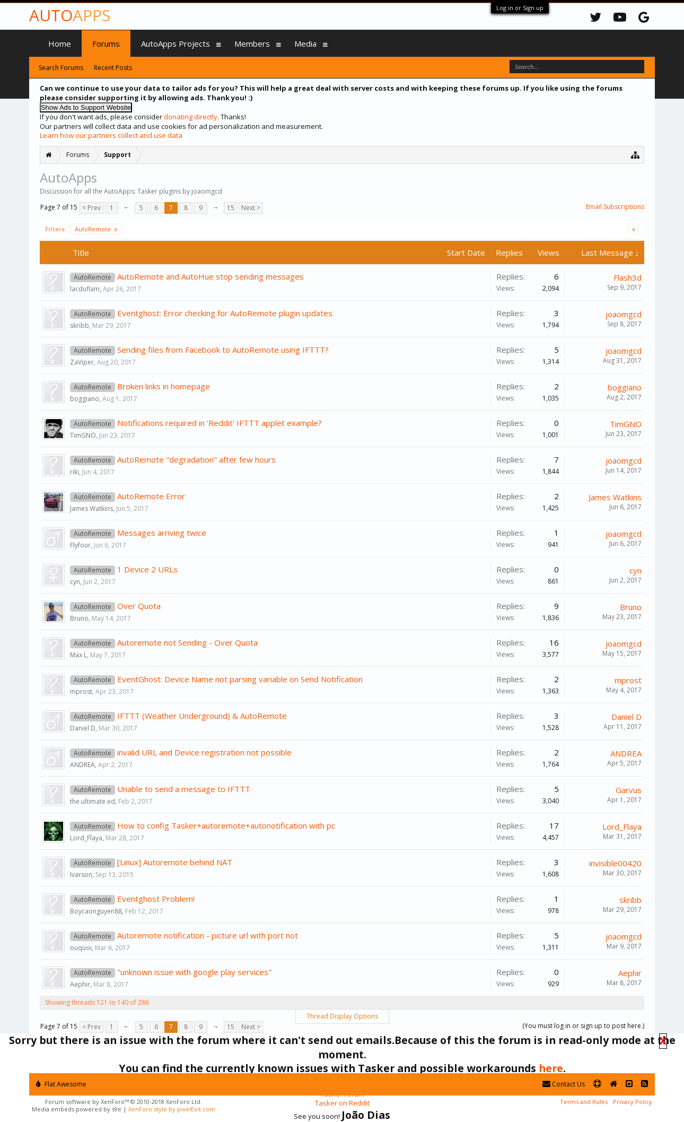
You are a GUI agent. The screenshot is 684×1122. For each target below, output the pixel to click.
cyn (75, 581)
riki (74, 471)
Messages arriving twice (161, 532)
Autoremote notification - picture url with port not (207, 935)
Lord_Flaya (86, 837)
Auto (69, 15)
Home (59, 43)
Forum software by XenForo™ (123, 1102)
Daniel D (82, 728)
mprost (81, 691)
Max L (78, 654)
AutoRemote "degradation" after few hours (196, 459)
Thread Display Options (342, 1016)
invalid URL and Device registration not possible (204, 752)
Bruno (79, 618)
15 (230, 207)
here (551, 1068)
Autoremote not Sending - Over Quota (187, 642)
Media (305, 43)
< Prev (91, 207)
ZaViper (82, 362)
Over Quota (139, 606)
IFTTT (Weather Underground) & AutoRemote (202, 715)
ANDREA (82, 764)
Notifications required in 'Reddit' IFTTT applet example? (219, 423)
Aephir (80, 984)
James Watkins (91, 508)
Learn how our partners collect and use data (111, 135)
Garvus (629, 790)
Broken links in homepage (163, 386)
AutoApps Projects (175, 43)
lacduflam (85, 288)
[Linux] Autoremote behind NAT (174, 862)
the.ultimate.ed (92, 801)
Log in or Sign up (519, 8)
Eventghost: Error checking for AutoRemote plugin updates (224, 313)
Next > (250, 207)
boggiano (84, 398)
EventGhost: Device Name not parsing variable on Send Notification (240, 679)
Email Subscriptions (615, 206)
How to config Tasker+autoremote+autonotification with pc (226, 825)
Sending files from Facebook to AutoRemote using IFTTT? (223, 349)
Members (252, 43)
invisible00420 (615, 863)
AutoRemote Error (151, 496)
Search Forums (61, 67)
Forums (106, 43)
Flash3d (627, 277)
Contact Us (563, 1084)
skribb (79, 325)
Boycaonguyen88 (96, 911)
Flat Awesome (61, 1084)
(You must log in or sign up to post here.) (583, 1025)
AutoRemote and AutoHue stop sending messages (210, 276)
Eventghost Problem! (156, 898)
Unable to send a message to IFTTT (183, 789)
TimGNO (83, 435)
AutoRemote (96, 229)
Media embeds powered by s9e (76, 1109)
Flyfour (80, 545)
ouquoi (81, 947)
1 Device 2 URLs (147, 569)
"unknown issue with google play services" (194, 972)
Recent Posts (113, 67)
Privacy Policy (632, 1102)
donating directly (190, 116)
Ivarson (81, 874)
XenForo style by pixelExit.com (171, 1109)
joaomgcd (624, 314)
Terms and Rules (584, 1102)
